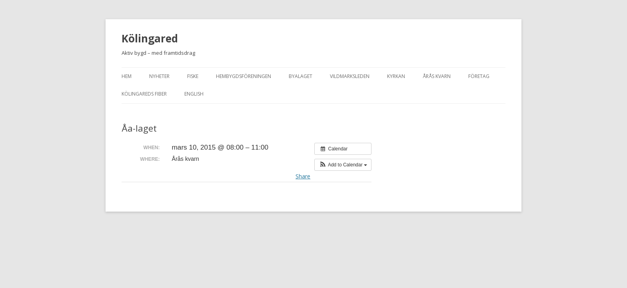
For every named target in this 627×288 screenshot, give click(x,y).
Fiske (192, 76)
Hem (127, 76)
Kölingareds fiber (144, 93)
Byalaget (300, 76)
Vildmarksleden (349, 76)
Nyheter (159, 76)
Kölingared (150, 38)
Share (303, 176)
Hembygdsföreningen (243, 76)
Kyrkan (396, 76)
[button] (343, 164)
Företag (478, 76)
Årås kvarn (437, 76)
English (194, 93)
